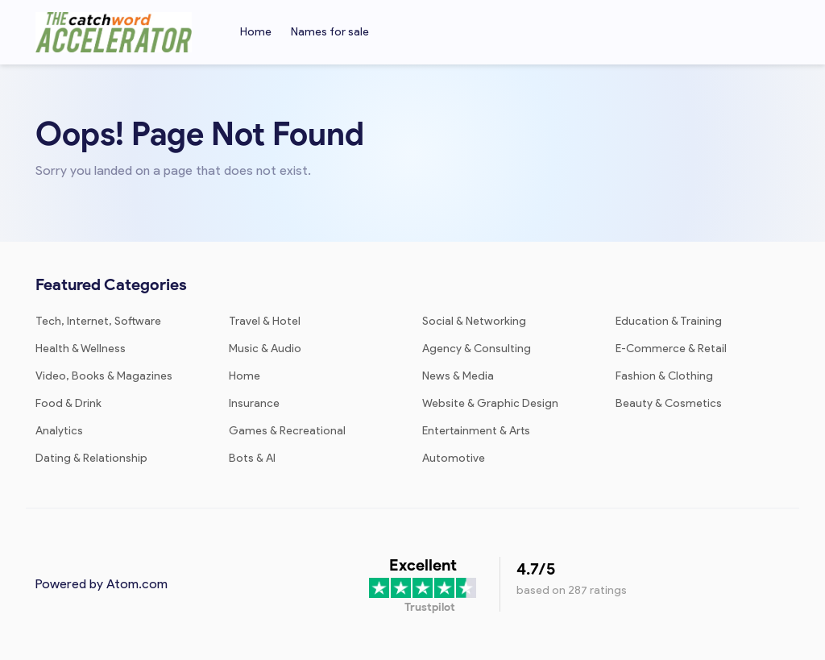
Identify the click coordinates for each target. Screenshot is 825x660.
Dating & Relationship (91, 458)
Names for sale (330, 32)
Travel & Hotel (265, 321)
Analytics (59, 431)
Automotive (453, 458)
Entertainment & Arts (476, 431)
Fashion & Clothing (664, 376)
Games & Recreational (287, 431)
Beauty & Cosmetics (669, 403)
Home (256, 32)
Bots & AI (252, 458)
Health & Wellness (80, 348)
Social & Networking (474, 321)
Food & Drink (68, 403)
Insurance (254, 403)
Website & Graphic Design (490, 403)
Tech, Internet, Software (98, 321)
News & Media (458, 376)
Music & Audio (265, 348)
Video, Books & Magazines (103, 376)
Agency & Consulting (476, 348)
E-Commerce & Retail (671, 348)
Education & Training (669, 321)
